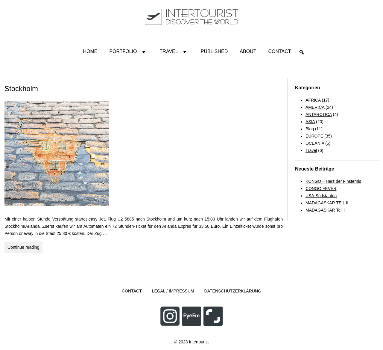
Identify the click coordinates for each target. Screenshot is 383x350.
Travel (174, 52)
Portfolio (128, 52)
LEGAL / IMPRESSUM (173, 291)
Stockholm (21, 89)
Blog (310, 128)
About (248, 51)
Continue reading (24, 246)
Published (214, 51)
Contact (279, 51)
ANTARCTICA (319, 114)
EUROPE (314, 136)
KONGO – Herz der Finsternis (333, 181)
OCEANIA (315, 143)
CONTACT (132, 291)
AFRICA (313, 100)
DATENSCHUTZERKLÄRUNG (232, 291)
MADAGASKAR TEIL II (327, 202)
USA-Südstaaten (321, 195)
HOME (90, 51)
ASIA (310, 121)
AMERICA (315, 107)
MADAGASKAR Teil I (325, 210)
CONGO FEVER (321, 188)
